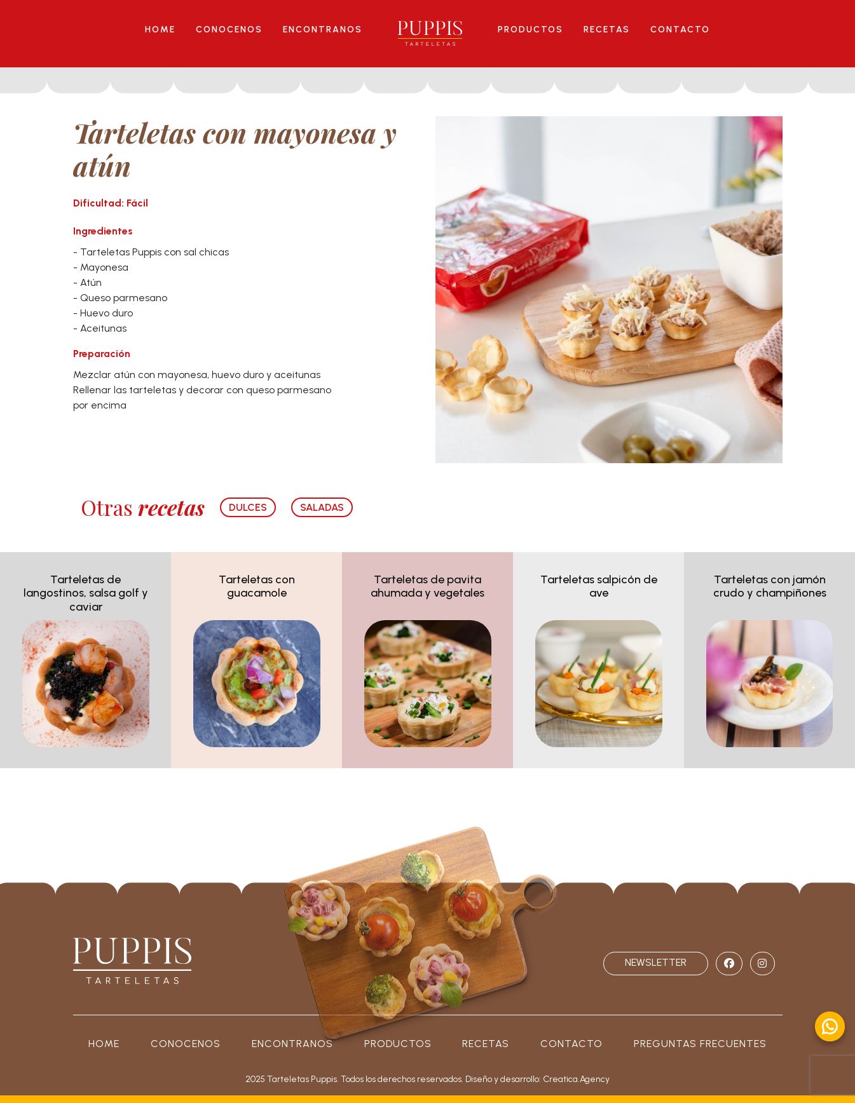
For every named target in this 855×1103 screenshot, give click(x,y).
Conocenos (186, 1044)
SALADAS (322, 507)
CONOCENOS (229, 29)
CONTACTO (680, 29)
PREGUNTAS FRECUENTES (700, 1044)
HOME (160, 29)
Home (104, 1044)
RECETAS (607, 29)
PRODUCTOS (530, 29)
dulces (248, 507)
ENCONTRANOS (322, 29)
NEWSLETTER (656, 962)
